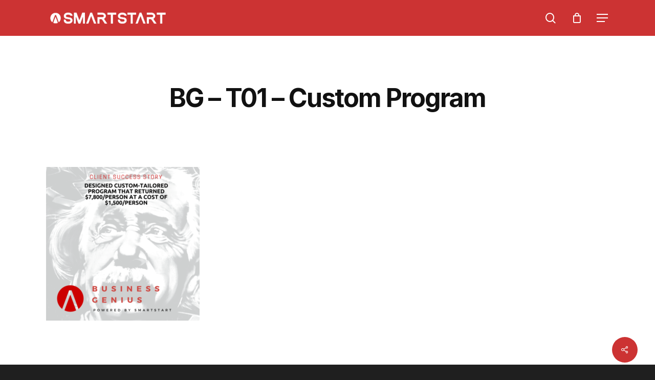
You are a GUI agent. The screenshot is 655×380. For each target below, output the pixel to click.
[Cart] (576, 18)
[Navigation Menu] (603, 18)
